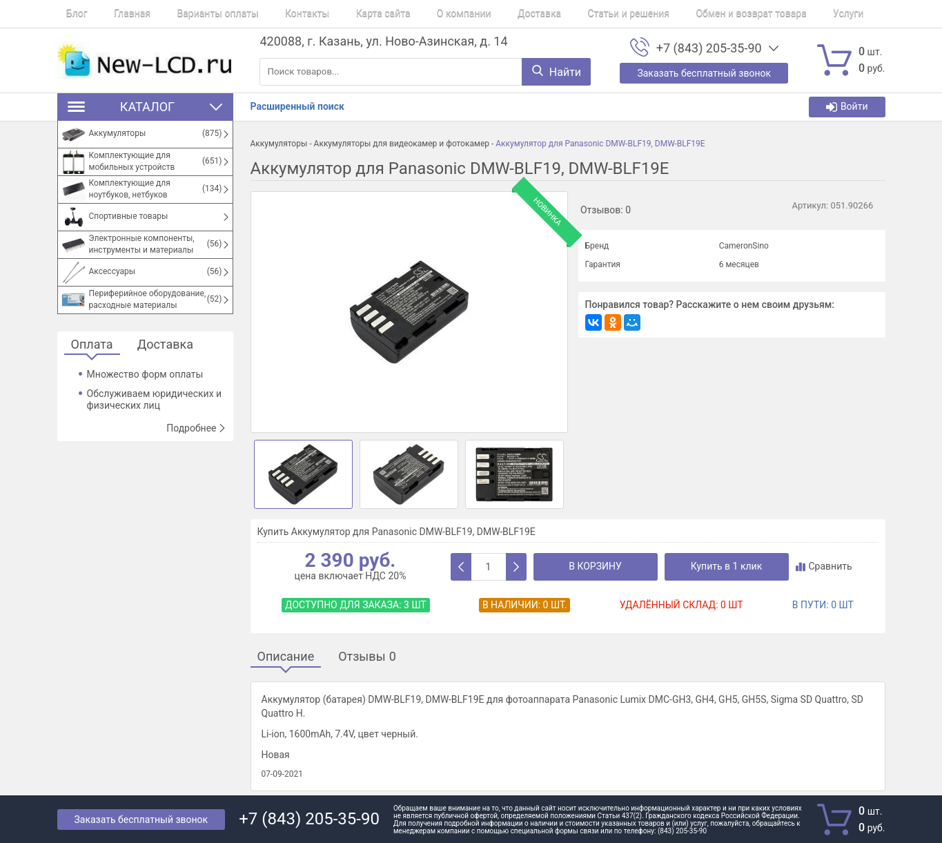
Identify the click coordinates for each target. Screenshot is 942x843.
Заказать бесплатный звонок (141, 819)
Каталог (145, 106)
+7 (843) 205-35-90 (709, 48)
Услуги (756, 13)
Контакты (270, 13)
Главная (113, 13)
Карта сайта (337, 13)
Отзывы (367, 656)
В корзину (595, 566)
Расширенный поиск (297, 106)
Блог (68, 13)
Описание (286, 656)
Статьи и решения (555, 13)
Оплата (92, 344)
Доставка (475, 13)
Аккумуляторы (279, 143)
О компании (409, 13)
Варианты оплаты (190, 13)
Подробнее (196, 428)
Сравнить (824, 566)
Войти (847, 107)
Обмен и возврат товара (669, 13)
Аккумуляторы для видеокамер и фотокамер (401, 143)
